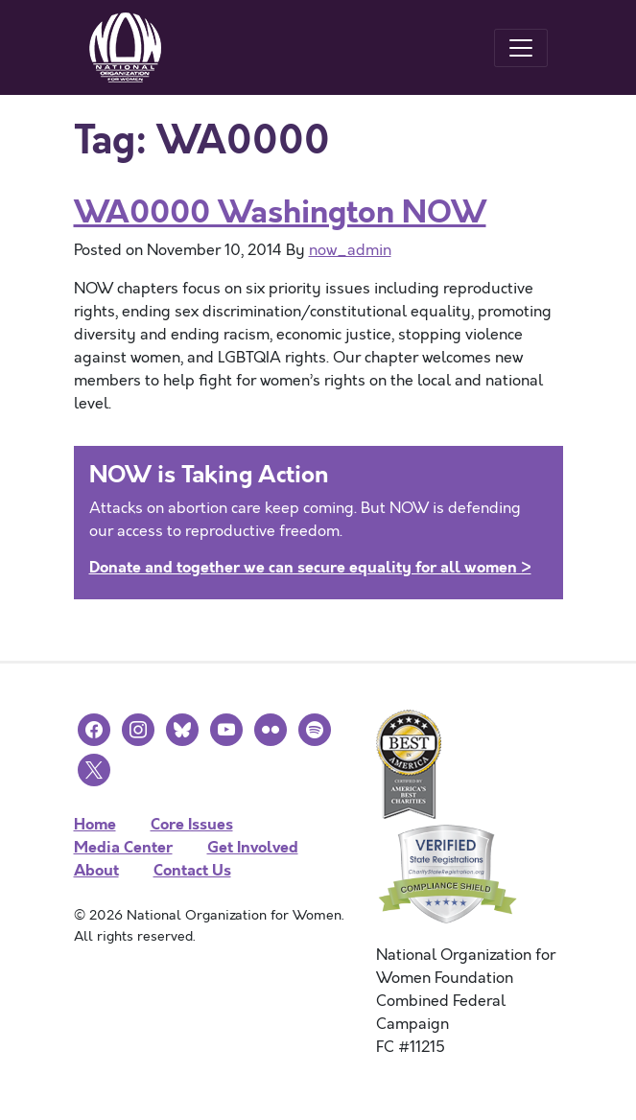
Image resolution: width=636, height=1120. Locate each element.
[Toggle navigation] (521, 48)
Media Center (123, 847)
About (96, 870)
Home (95, 824)
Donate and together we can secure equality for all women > (310, 567)
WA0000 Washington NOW (280, 212)
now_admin (350, 250)
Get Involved (252, 847)
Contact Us (192, 870)
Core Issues (192, 824)
